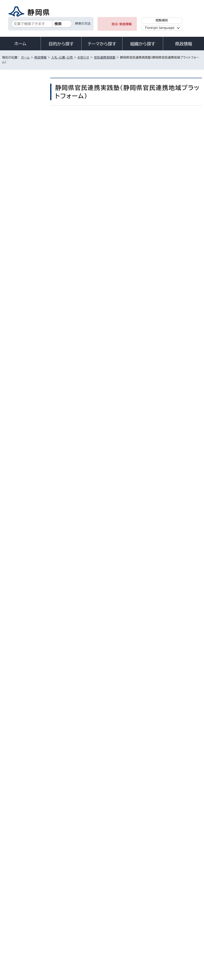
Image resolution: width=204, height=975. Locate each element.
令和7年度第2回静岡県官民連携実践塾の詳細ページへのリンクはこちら (110, 407)
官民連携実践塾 (104, 57)
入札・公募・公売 (62, 57)
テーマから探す (102, 44)
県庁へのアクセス (183, 910)
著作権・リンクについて (20, 935)
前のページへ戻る (162, 856)
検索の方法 (82, 23)
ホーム (20, 43)
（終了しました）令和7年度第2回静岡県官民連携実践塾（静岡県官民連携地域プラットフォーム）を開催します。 (25, 178)
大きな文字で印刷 (186, 126)
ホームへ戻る (193, 856)
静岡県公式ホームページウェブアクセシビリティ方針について (136, 935)
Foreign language (159, 27)
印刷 (156, 126)
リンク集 (11, 940)
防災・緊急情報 (122, 24)
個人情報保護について (66, 935)
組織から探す (142, 44)
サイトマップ (39, 940)
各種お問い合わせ (148, 910)
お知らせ (83, 57)
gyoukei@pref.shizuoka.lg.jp (94, 838)
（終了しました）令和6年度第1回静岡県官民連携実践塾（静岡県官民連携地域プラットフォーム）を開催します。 (25, 204)
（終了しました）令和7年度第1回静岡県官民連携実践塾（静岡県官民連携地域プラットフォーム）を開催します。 (25, 152)
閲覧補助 (162, 20)
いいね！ (102, 117)
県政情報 (183, 44)
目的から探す (61, 44)
